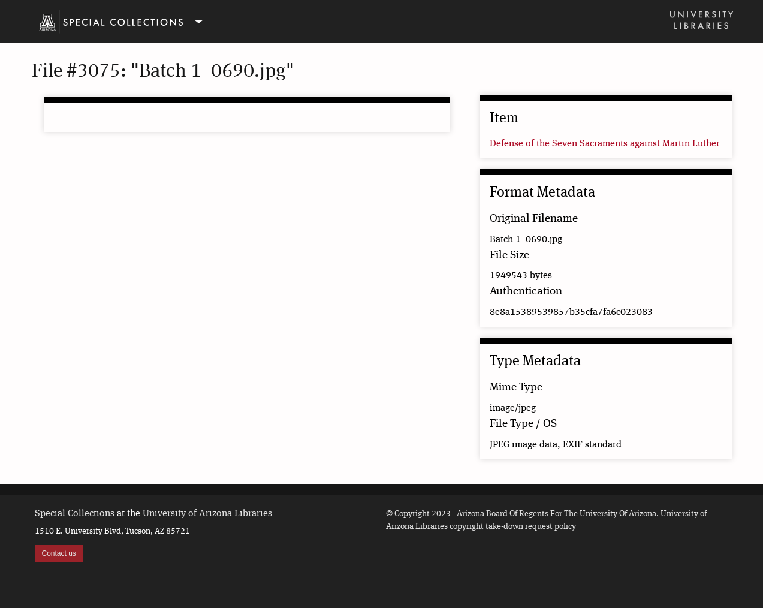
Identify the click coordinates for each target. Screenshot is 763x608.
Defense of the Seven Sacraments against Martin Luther (605, 144)
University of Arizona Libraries (207, 514)
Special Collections (74, 514)
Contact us (59, 553)
